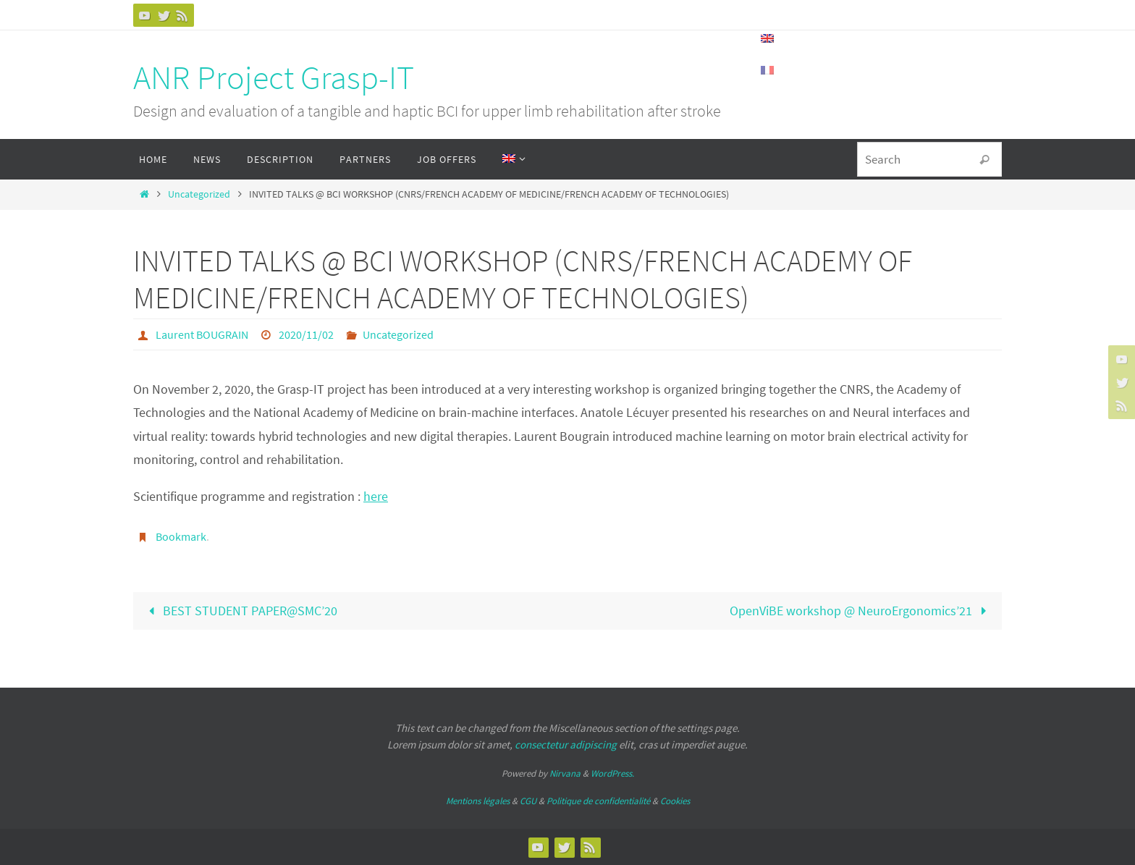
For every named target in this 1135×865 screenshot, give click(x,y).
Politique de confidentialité (598, 801)
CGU (528, 801)
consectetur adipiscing (566, 744)
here (375, 496)
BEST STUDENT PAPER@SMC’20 (239, 610)
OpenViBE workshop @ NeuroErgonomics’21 (861, 610)
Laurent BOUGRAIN (202, 334)
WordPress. (612, 773)
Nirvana (565, 773)
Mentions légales (478, 801)
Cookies (675, 801)
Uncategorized (199, 194)
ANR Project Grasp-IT (273, 77)
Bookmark (181, 536)
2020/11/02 (306, 334)
